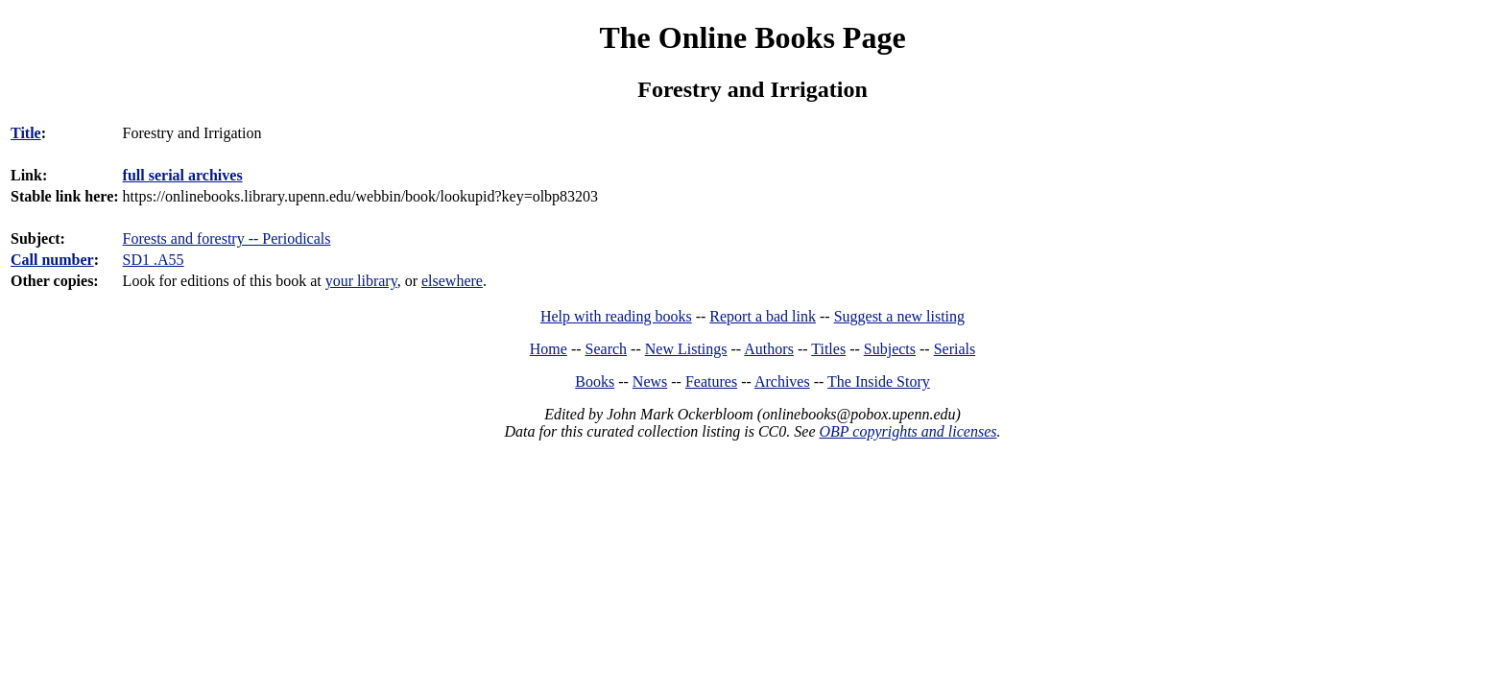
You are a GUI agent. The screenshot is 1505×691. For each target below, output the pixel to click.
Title (26, 133)
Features (711, 381)
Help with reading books (616, 316)
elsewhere (452, 281)
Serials (955, 349)
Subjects (890, 349)
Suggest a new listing (899, 316)
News (650, 381)
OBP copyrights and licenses (907, 431)
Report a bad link (762, 316)
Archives (782, 381)
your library (361, 281)
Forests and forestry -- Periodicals (227, 238)
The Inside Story (878, 381)
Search (606, 349)
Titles (828, 349)
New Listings (686, 349)
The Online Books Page (752, 37)
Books (594, 381)
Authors (769, 349)
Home (548, 349)
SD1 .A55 (153, 259)
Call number (52, 259)
